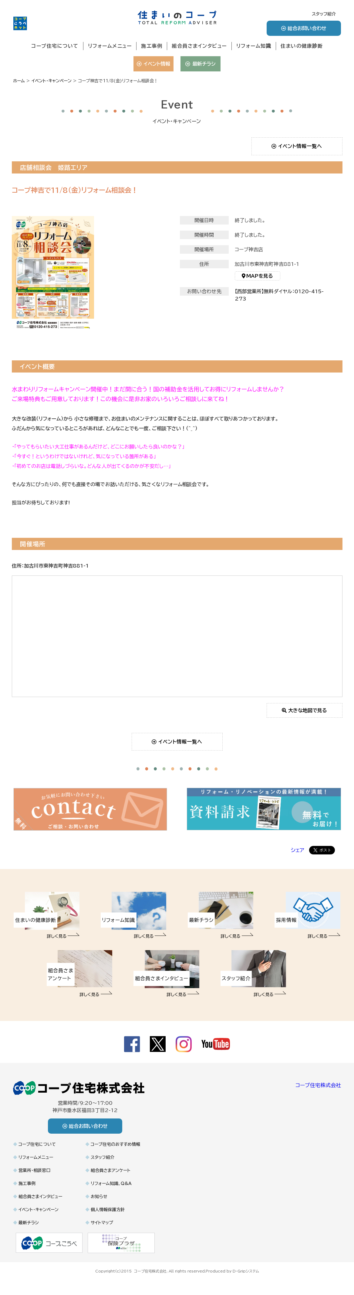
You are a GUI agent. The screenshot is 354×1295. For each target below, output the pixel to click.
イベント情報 (153, 63)
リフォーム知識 (253, 45)
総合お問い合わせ (303, 28)
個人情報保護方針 (108, 1209)
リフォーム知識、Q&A (111, 1183)
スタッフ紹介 (324, 14)
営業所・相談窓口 (34, 1170)
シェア (297, 850)
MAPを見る (257, 278)
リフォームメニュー (110, 45)
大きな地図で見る (304, 710)
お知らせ (99, 1196)
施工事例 (151, 45)
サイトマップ (102, 1223)
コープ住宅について (55, 45)
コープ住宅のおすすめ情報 (115, 1144)
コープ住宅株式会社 (318, 1085)
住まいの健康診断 (302, 45)
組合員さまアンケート (110, 1170)
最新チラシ (200, 63)
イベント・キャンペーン (39, 1209)
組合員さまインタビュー (199, 45)
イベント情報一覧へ (296, 146)
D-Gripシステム (246, 1271)
